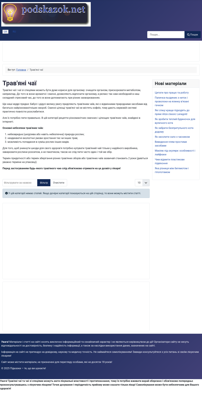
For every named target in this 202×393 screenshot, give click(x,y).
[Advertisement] (62, 52)
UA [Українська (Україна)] (5, 31)
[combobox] (166, 34)
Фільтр (44, 182)
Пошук (192, 34)
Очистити (58, 182)
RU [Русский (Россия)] (14, 31)
